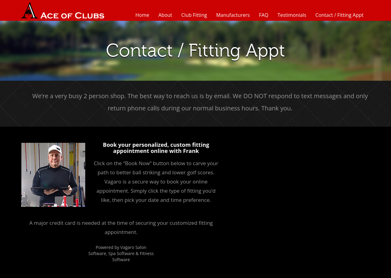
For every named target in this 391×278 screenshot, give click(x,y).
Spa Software (121, 253)
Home (142, 15)
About (165, 15)
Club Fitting (194, 15)
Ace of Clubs (62, 10)
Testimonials (292, 15)
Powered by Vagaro (115, 247)
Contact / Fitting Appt (340, 15)
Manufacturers (233, 15)
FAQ (264, 15)
